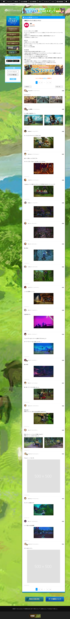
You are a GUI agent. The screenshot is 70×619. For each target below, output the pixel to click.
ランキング (46, 1)
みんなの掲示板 (24, 1)
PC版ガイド (13, 34)
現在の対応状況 (60, 1)
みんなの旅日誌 (33, 1)
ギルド (40, 1)
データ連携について (13, 43)
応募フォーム (55, 608)
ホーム (6, 4)
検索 (13, 79)
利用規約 (14, 608)
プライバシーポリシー (20, 608)
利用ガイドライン (36, 608)
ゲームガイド (13, 52)
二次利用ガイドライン (43, 608)
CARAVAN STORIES (35, 616)
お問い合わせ (50, 608)
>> (50, 82)
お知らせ (16, 1)
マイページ (9, 1)
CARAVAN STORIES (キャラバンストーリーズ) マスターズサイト (12, 10)
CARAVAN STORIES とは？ (13, 48)
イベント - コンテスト (21, 4)
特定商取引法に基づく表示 (28, 608)
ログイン (13, 39)
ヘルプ (52, 1)
